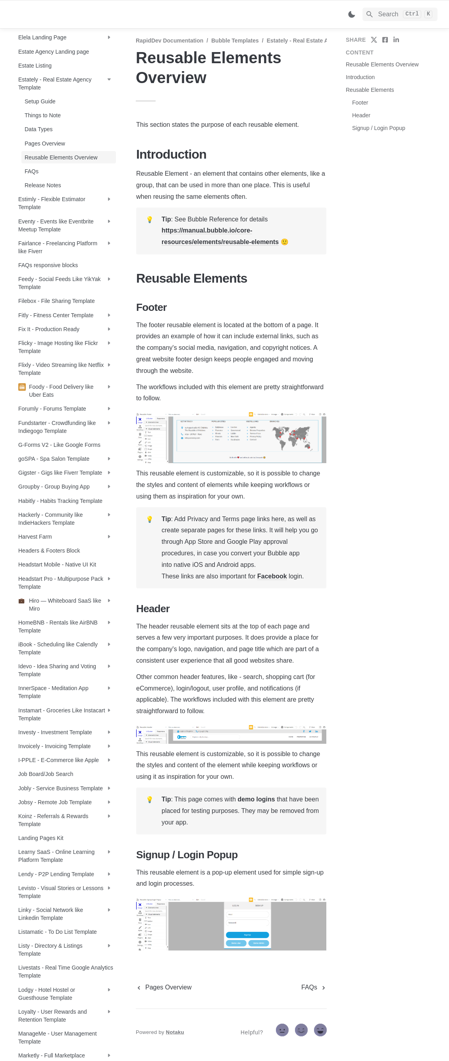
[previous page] (164, 987)
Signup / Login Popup (378, 128)
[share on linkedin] (396, 40)
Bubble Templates (235, 40)
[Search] (399, 14)
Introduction (360, 77)
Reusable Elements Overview (382, 64)
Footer (360, 102)
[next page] (314, 987)
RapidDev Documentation (169, 40)
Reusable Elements (370, 90)
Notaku (175, 1032)
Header (361, 115)
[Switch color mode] (351, 14)
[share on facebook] (385, 40)
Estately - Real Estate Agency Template (318, 40)
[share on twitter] (374, 40)
